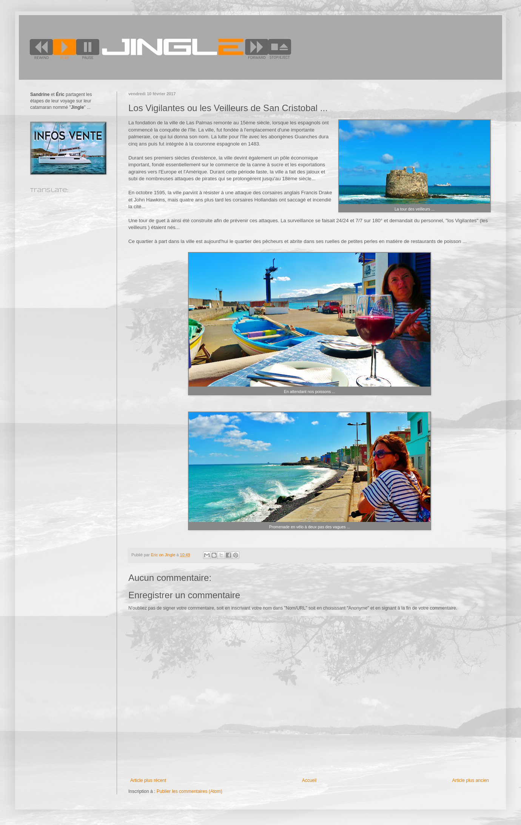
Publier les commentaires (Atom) (189, 791)
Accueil (309, 780)
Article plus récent (148, 780)
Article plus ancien (470, 780)
